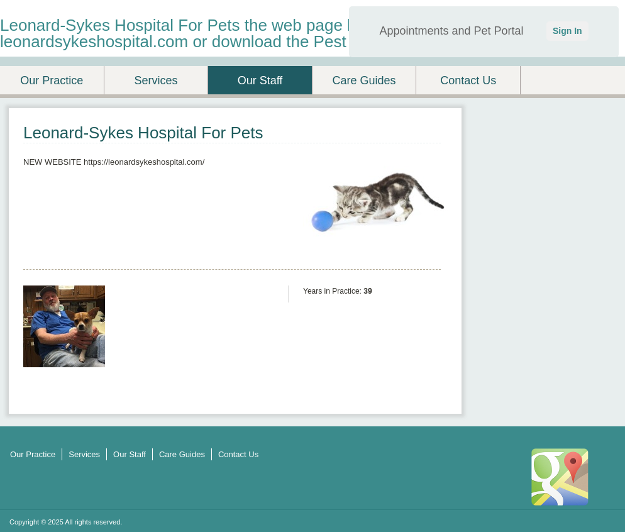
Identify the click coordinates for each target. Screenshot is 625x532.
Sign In (567, 31)
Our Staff (260, 80)
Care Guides (364, 80)
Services (155, 80)
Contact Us (468, 80)
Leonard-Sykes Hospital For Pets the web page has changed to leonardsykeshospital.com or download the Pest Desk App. (229, 33)
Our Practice (51, 80)
